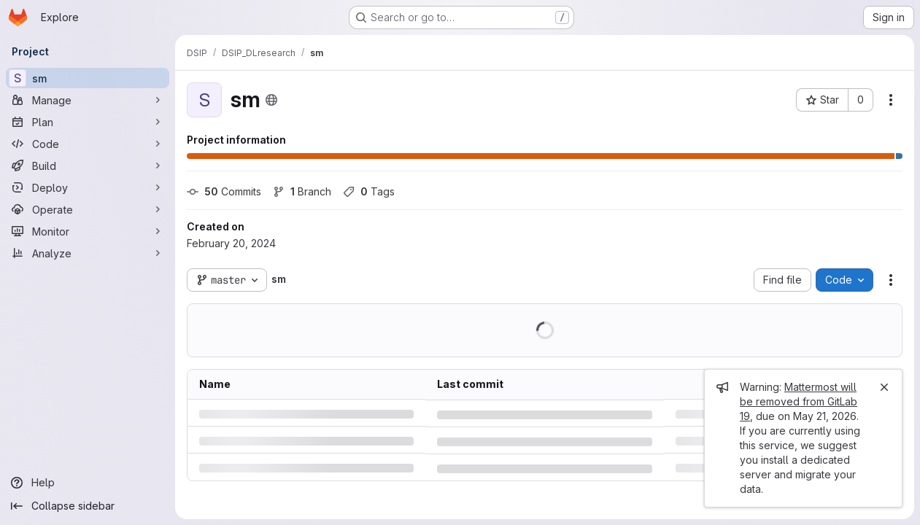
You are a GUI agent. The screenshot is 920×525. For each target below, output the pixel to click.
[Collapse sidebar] (87, 506)
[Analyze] (87, 253)
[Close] (884, 387)
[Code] (87, 143)
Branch (302, 191)
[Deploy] (87, 187)
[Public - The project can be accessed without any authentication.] (271, 100)
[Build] (87, 165)
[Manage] (87, 100)
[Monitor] (87, 231)
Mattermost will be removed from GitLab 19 (798, 401)
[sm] (87, 78)
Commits (224, 191)
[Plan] (87, 122)
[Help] (87, 482)
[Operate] (87, 209)
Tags (369, 191)
